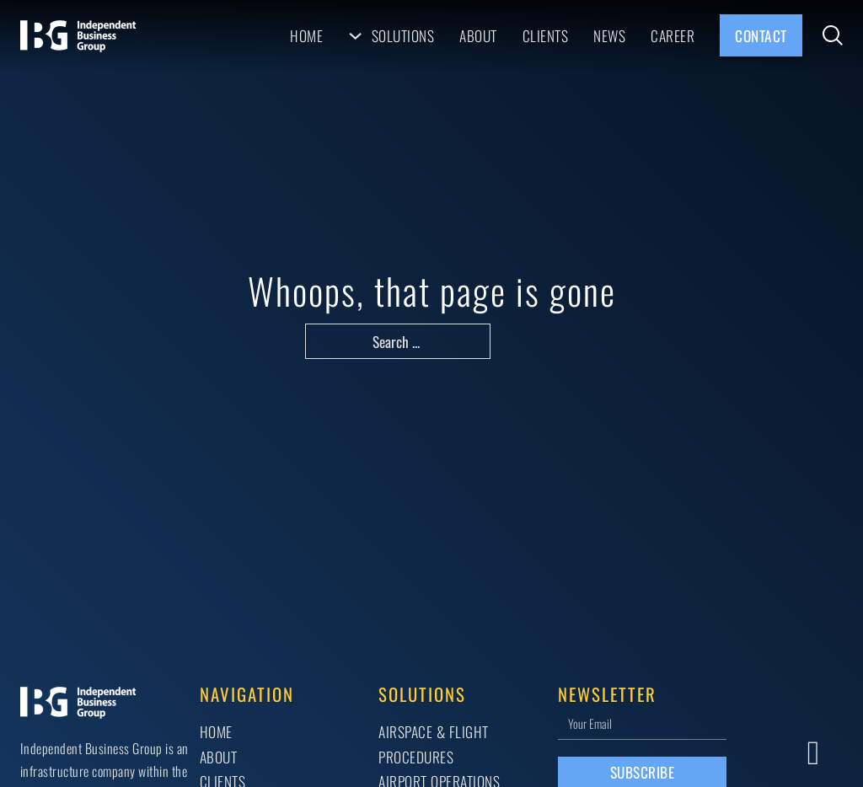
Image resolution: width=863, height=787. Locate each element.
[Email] (642, 722)
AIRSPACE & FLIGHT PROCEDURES (433, 743)
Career (672, 35)
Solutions (403, 35)
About (478, 35)
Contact (761, 35)
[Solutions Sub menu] (355, 36)
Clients (546, 35)
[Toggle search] (833, 35)
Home (306, 35)
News (609, 35)
